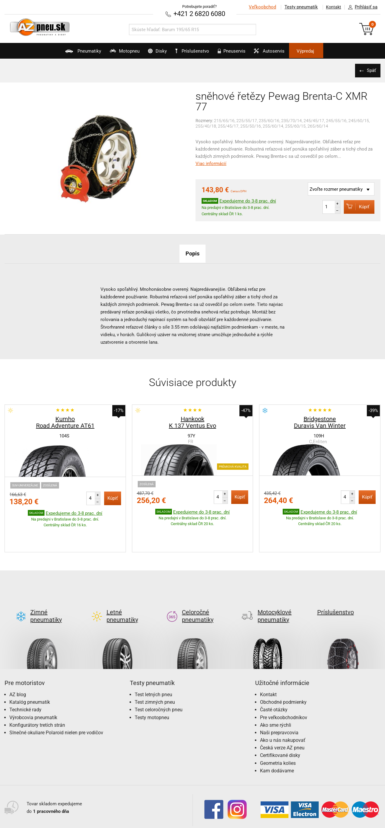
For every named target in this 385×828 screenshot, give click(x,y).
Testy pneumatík (297, 7)
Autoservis (285, 53)
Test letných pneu (153, 665)
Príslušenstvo (196, 51)
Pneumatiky (59, 53)
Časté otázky (274, 681)
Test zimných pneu (155, 673)
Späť (369, 70)
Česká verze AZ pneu (282, 719)
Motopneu (108, 53)
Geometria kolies (278, 734)
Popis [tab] (192, 252)
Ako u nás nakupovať (282, 711)
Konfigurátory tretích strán (37, 696)
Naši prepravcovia (279, 703)
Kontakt (332, 7)
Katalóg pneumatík (29, 673)
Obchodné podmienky (283, 673)
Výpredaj (330, 51)
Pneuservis (239, 53)
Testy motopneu (152, 688)
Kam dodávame (277, 742)
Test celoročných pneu (159, 681)
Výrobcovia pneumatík (33, 688)
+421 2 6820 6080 (199, 13)
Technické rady (25, 681)
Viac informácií (211, 163)
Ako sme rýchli (275, 696)
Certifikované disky (280, 726)
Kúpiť (353, 206)
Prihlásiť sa (361, 7)
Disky (149, 53)
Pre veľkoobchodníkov (283, 688)
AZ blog (17, 665)
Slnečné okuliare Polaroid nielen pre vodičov (56, 703)
